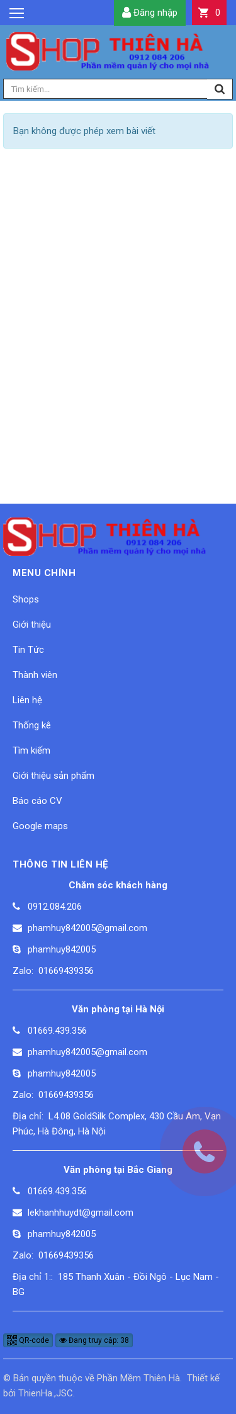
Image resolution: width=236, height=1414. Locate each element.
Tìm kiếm (31, 750)
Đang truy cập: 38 (94, 1340)
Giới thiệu (32, 624)
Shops (26, 599)
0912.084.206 (55, 906)
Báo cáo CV (37, 800)
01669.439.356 (57, 1030)
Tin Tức (28, 649)
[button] (209, 12)
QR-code (28, 1340)
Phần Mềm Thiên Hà (138, 1378)
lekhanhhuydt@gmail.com (80, 1212)
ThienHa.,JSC (45, 1393)
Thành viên (35, 675)
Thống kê (32, 725)
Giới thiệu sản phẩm (53, 775)
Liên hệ (27, 700)
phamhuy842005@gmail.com (87, 928)
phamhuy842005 (62, 949)
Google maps (40, 826)
